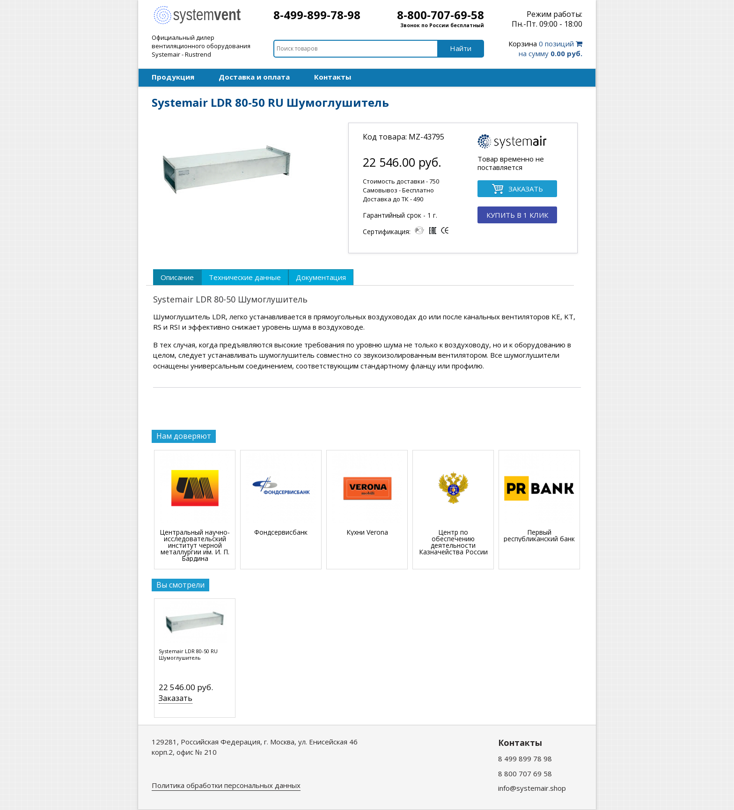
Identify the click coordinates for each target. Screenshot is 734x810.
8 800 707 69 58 (525, 773)
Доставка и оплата (254, 76)
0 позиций (545, 48)
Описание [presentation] (177, 277)
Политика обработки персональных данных (226, 785)
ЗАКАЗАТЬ (517, 189)
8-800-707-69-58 (440, 14)
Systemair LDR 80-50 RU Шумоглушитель (188, 654)
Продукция (173, 76)
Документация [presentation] (321, 277)
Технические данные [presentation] (245, 277)
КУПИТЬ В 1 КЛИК (517, 215)
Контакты (332, 76)
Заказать (175, 698)
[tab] (177, 277)
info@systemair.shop (532, 788)
